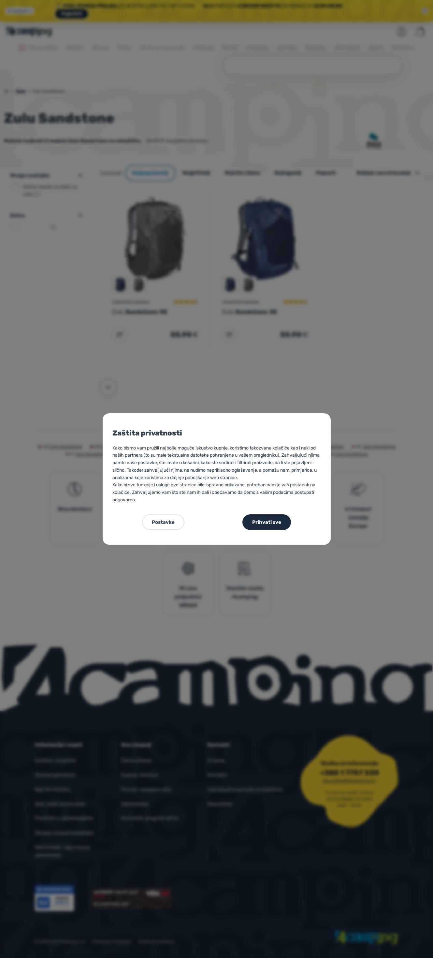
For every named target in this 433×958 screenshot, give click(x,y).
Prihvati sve (266, 522)
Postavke (163, 522)
